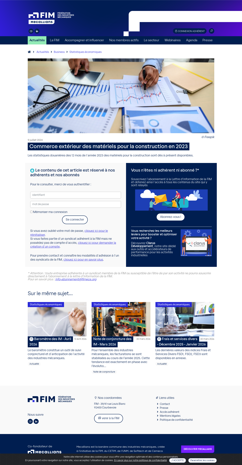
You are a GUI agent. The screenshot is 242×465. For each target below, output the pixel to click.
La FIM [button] (54, 40)
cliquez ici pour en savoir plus (83, 259)
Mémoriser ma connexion (48, 212)
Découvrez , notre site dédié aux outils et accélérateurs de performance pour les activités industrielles (154, 243)
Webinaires (173, 40)
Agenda (191, 40)
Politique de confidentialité (176, 421)
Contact (165, 405)
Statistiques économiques (85, 52)
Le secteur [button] (151, 40)
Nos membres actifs (124, 40)
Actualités (37, 40)
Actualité (34, 365)
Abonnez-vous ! (170, 217)
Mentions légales (170, 417)
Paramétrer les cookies (202, 460)
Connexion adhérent (190, 31)
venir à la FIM (108, 419)
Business (59, 52)
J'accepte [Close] (177, 460)
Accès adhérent (169, 413)
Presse (208, 40)
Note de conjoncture (104, 373)
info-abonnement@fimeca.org (75, 279)
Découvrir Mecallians (198, 450)
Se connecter (75, 219)
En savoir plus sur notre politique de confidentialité (140, 460)
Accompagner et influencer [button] (84, 40)
